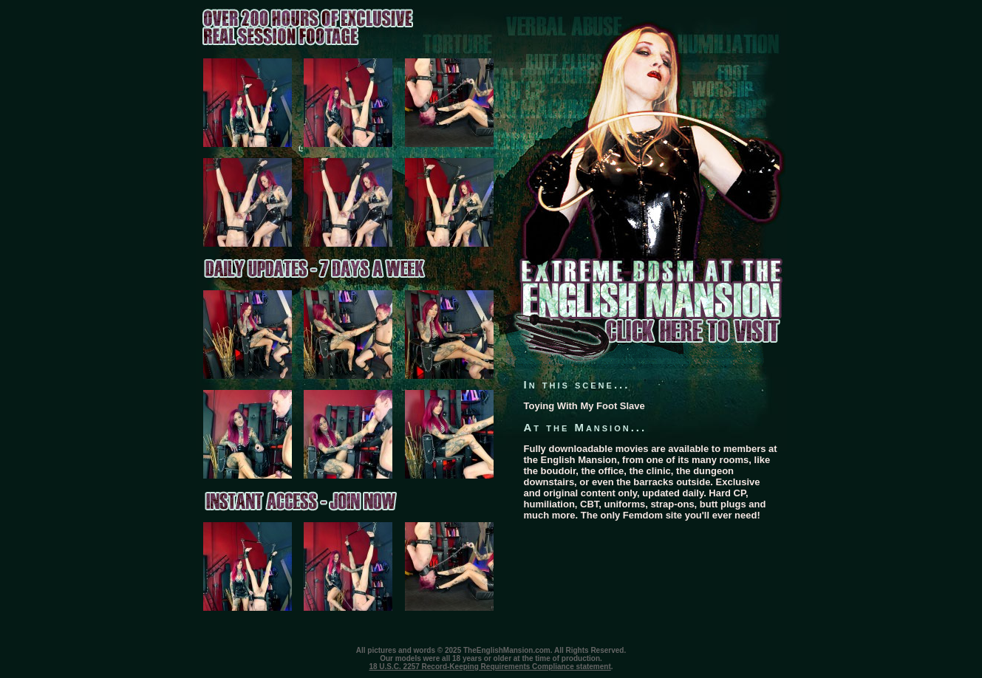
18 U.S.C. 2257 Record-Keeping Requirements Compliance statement (489, 666)
